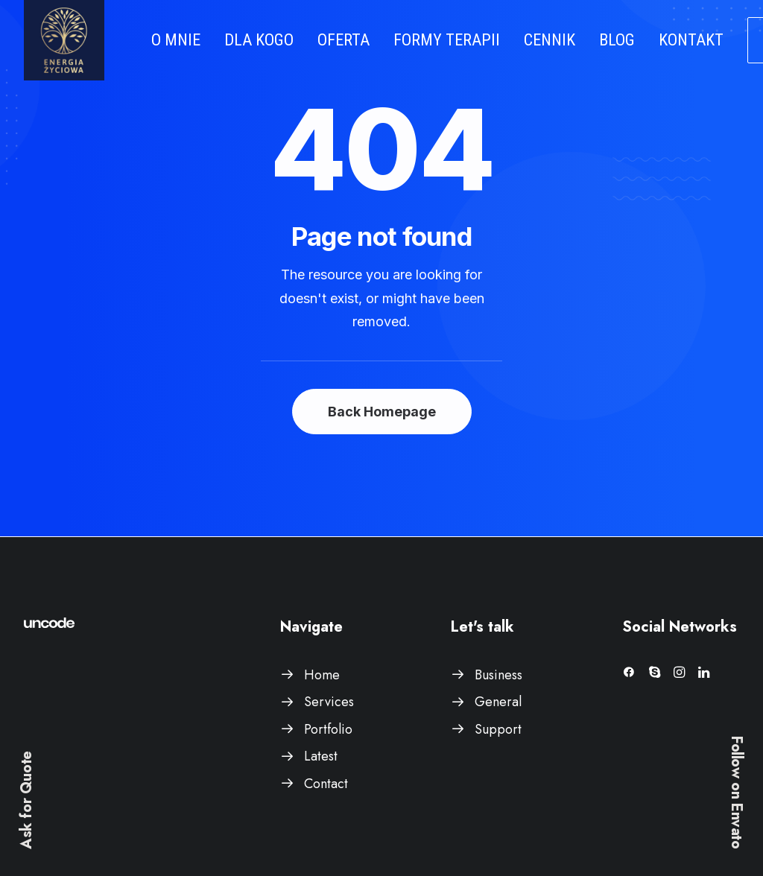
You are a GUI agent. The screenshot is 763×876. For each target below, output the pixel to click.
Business (498, 675)
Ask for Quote (26, 800)
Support (498, 729)
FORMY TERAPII (446, 40)
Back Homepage (382, 411)
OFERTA (343, 40)
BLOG (617, 40)
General (498, 701)
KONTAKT (691, 40)
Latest (321, 756)
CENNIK (549, 40)
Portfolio (328, 729)
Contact (326, 783)
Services (329, 701)
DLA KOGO (259, 40)
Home (322, 675)
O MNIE (175, 40)
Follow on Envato (736, 792)
